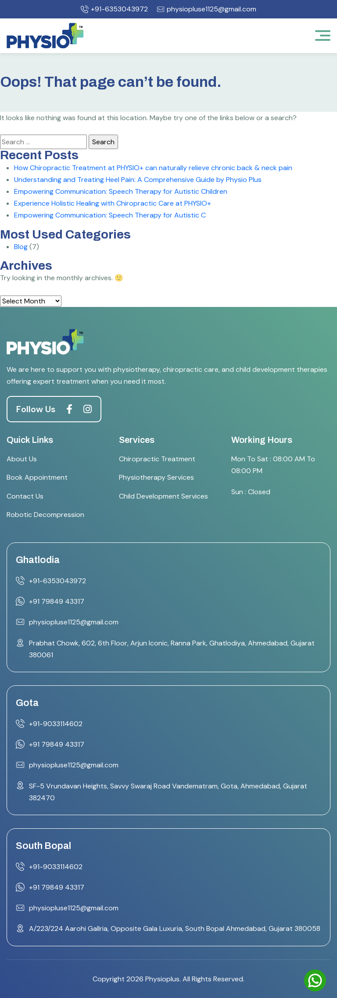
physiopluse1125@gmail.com (206, 9)
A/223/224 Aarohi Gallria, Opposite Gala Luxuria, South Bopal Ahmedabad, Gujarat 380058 (174, 928)
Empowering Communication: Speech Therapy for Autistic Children (120, 191)
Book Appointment (37, 477)
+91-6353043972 (114, 9)
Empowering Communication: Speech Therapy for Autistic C (110, 215)
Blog (21, 246)
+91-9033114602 (55, 723)
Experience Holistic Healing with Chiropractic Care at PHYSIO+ (112, 203)
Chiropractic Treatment (157, 458)
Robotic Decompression (45, 514)
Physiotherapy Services (156, 477)
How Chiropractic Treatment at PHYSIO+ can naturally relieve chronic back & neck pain (153, 167)
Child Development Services (163, 496)
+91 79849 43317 (56, 601)
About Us (22, 458)
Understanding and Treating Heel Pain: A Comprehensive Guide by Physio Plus (138, 179)
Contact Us (25, 496)
